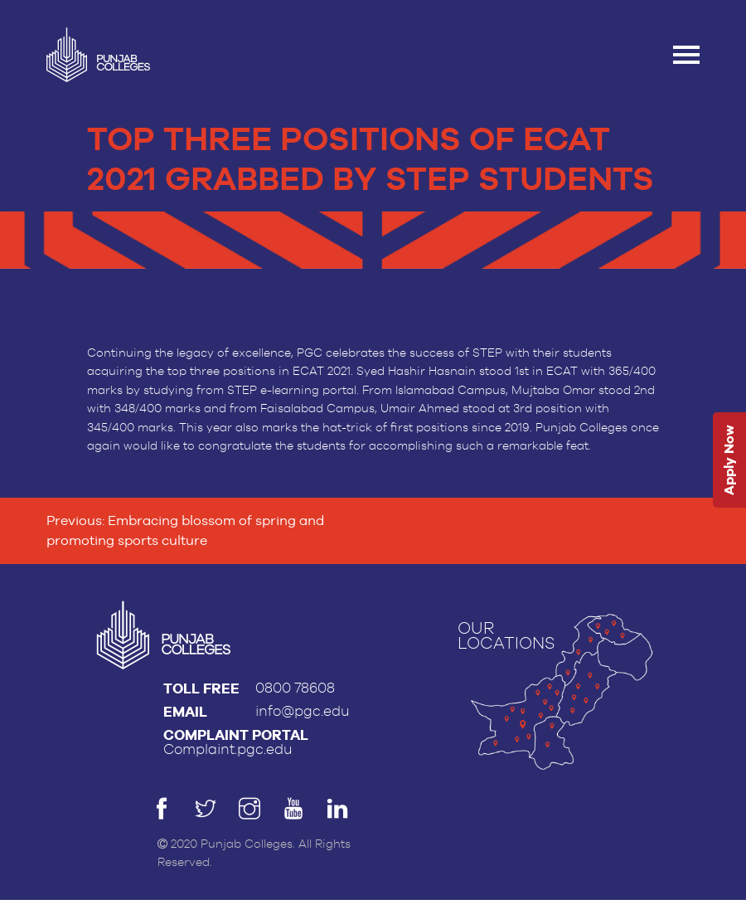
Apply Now (729, 460)
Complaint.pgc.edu (228, 749)
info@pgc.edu (302, 711)
